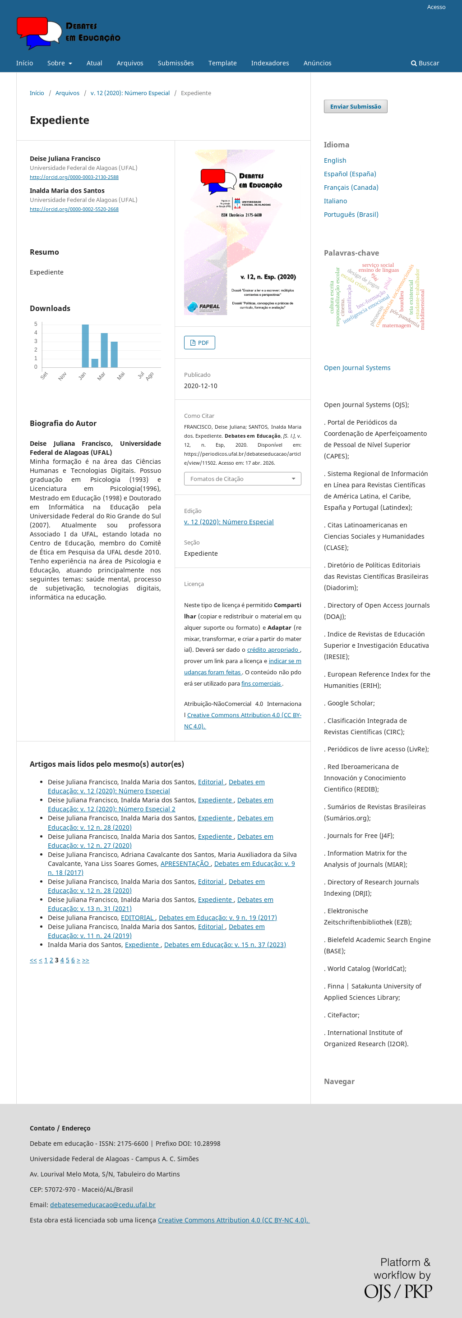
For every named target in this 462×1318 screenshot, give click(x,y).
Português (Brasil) (351, 214)
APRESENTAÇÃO (186, 863)
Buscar (425, 63)
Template (222, 63)
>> (85, 960)
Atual (94, 63)
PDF (203, 343)
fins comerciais (261, 683)
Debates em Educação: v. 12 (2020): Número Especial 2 (160, 804)
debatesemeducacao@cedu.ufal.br (103, 1204)
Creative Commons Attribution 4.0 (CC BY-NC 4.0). (234, 1220)
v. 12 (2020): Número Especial (130, 93)
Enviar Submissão (355, 106)
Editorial (211, 782)
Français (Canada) (351, 187)
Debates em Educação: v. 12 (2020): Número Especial (156, 786)
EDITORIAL (138, 917)
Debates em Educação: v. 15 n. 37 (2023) (225, 944)
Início (24, 63)
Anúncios (318, 63)
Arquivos (130, 63)
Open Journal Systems (357, 367)
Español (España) (350, 173)
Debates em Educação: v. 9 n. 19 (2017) (218, 917)
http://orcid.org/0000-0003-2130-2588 (74, 177)
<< (33, 960)
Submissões (176, 63)
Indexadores (270, 63)
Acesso (436, 7)
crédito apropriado (273, 649)
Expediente (216, 800)
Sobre (57, 63)
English (335, 160)
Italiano (335, 201)
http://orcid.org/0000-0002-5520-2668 (74, 209)
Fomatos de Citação (217, 479)
